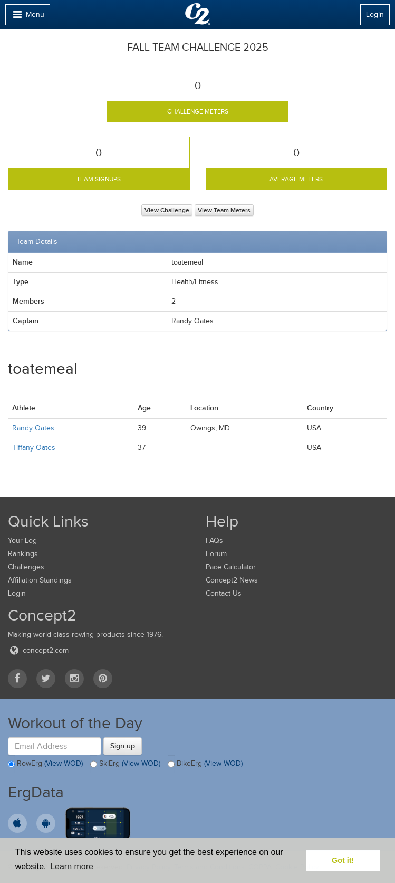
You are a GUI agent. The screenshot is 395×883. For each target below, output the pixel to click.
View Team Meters (224, 210)
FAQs (214, 540)
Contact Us (224, 593)
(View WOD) (63, 763)
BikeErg (205, 764)
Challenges (26, 567)
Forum (216, 554)
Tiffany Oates (33, 448)
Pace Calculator (231, 567)
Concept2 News (232, 580)
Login (375, 14)
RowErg (45, 764)
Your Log (22, 540)
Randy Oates (33, 428)
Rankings (23, 554)
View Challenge (166, 210)
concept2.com (38, 650)
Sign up (122, 745)
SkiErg (125, 764)
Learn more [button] (71, 866)
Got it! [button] (343, 860)
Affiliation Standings (40, 580)
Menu (27, 17)
